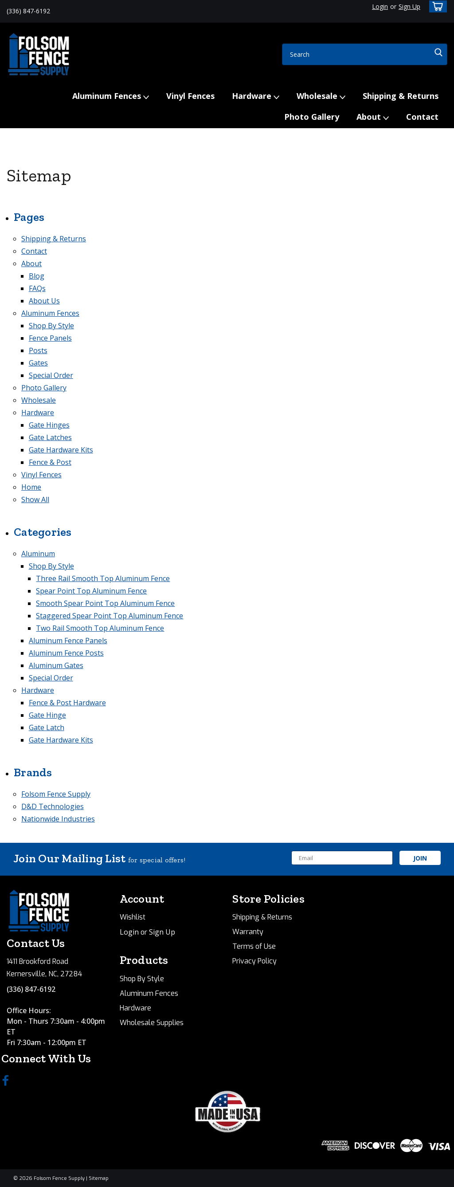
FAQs (37, 288)
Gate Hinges (49, 425)
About (372, 117)
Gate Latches (50, 437)
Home (31, 487)
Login (380, 6)
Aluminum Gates (56, 665)
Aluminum (38, 553)
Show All (35, 499)
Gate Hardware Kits (61, 450)
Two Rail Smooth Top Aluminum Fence (100, 628)
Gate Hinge (47, 715)
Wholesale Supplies (152, 1022)
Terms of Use (254, 946)
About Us (44, 301)
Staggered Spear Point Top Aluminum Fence (109, 616)
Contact (422, 116)
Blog (36, 276)
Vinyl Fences (190, 95)
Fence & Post (50, 462)
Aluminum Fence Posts (66, 653)
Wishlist (132, 917)
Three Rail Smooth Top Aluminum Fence (103, 578)
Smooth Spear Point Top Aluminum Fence (105, 603)
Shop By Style (51, 325)
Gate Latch (46, 727)
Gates (38, 363)
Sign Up (409, 6)
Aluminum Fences (110, 96)
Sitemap (99, 1178)
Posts (38, 350)
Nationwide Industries (58, 819)
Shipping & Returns (400, 95)
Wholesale (321, 96)
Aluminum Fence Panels (68, 640)
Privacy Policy (254, 961)
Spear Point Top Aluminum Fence (91, 591)
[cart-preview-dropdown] (436, 6)
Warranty (247, 931)
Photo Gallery (311, 116)
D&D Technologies (52, 806)
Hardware (255, 96)
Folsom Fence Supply (55, 794)
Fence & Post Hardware (67, 702)
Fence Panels (50, 338)
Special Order (51, 375)
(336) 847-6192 (31, 989)
